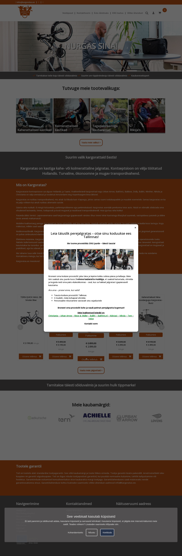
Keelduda (107, 532)
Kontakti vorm (91, 323)
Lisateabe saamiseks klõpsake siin (102, 524)
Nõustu (91, 532)
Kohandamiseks (75, 532)
